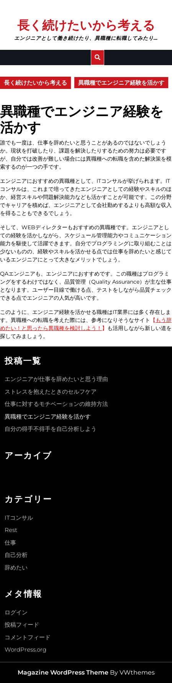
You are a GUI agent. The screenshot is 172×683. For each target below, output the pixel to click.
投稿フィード (22, 624)
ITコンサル (19, 517)
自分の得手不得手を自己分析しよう (51, 428)
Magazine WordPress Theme (63, 672)
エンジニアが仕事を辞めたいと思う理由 (56, 379)
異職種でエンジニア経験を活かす (48, 416)
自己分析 (16, 554)
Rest (11, 530)
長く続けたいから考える (86, 25)
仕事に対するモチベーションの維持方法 (56, 403)
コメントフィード (28, 637)
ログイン (16, 612)
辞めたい (16, 567)
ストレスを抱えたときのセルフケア (51, 391)
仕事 (10, 542)
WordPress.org (25, 649)
